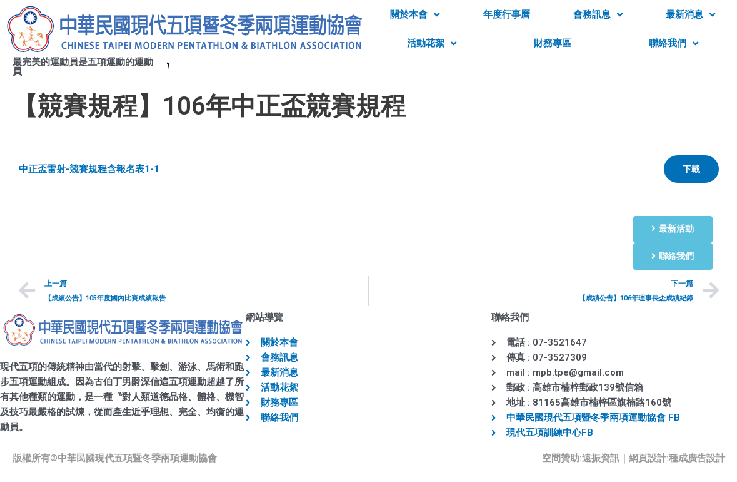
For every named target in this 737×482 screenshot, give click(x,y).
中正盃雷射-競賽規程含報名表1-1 (89, 169)
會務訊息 (598, 15)
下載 (691, 169)
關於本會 (414, 15)
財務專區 (552, 43)
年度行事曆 (506, 14)
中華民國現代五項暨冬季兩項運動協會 (137, 458)
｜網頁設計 (642, 458)
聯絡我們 (673, 43)
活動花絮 (431, 43)
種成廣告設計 (697, 458)
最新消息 (690, 15)
